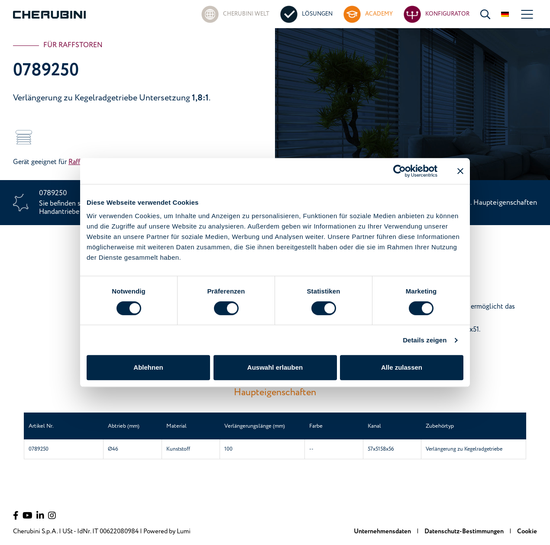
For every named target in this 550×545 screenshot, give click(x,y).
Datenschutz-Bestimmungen (464, 531)
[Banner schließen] (460, 171)
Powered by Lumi (167, 531)
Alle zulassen (401, 367)
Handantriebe (59, 211)
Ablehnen (148, 367)
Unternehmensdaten (383, 531)
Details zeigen (424, 340)
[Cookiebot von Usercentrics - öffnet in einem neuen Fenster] (399, 170)
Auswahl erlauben (275, 367)
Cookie (527, 531)
